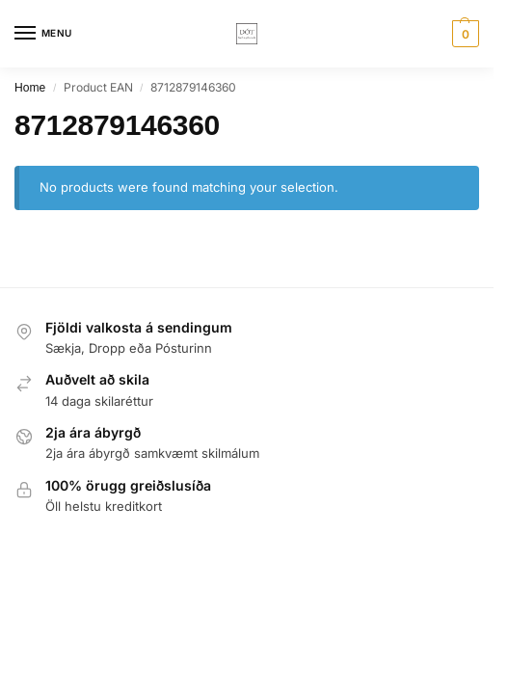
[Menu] (43, 33)
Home (29, 87)
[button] (463, 33)
